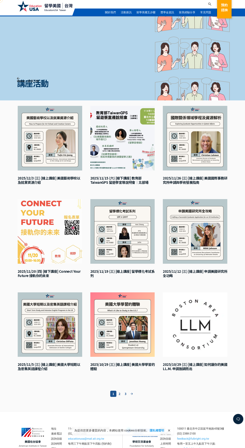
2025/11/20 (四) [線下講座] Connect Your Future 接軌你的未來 (49, 273)
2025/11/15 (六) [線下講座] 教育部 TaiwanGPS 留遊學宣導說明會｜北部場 (119, 180)
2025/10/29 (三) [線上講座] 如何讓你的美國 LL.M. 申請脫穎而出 (195, 366)
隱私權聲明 (157, 430)
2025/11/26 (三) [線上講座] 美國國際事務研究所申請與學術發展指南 (195, 180)
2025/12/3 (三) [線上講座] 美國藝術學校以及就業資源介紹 (49, 180)
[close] (169, 430)
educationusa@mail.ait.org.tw (86, 438)
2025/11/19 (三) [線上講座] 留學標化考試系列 (122, 273)
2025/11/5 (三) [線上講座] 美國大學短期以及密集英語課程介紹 (49, 366)
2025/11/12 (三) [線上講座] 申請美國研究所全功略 (195, 273)
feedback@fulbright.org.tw (193, 438)
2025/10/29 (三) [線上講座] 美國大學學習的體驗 (122, 366)
